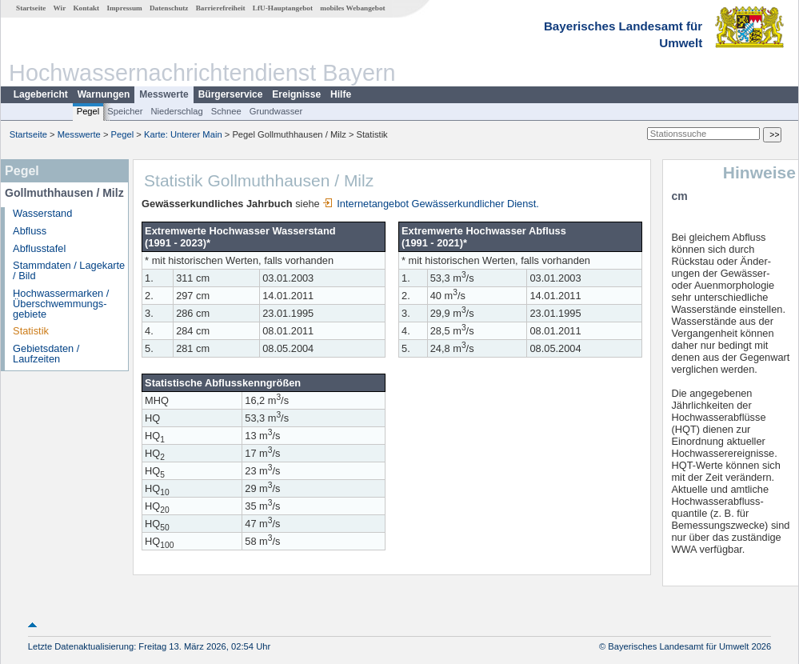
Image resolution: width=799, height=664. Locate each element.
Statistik (31, 331)
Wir (60, 8)
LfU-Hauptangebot (283, 8)
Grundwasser (276, 111)
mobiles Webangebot (352, 8)
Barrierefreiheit (221, 8)
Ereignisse (296, 94)
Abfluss (29, 231)
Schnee (226, 111)
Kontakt (86, 8)
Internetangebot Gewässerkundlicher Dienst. (430, 204)
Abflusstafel (39, 248)
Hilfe (340, 94)
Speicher (124, 111)
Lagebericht (41, 94)
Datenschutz (169, 8)
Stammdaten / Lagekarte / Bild (69, 270)
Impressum (124, 8)
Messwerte (163, 94)
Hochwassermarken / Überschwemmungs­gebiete (61, 303)
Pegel (88, 111)
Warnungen (104, 94)
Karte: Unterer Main (183, 134)
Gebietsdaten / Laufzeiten (46, 353)
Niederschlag (176, 111)
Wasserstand (42, 213)
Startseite (31, 8)
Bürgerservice (230, 94)
